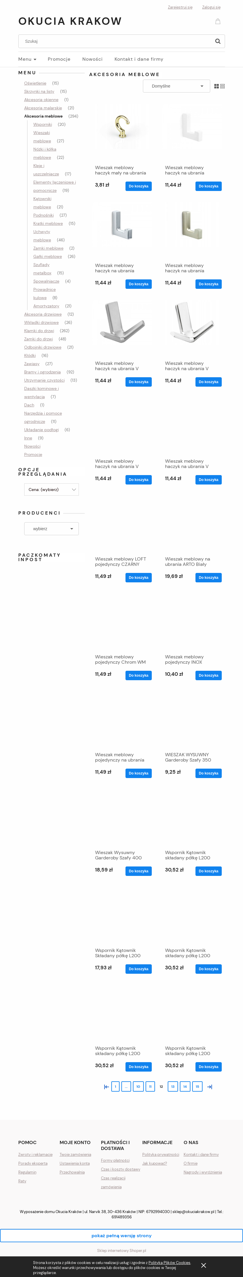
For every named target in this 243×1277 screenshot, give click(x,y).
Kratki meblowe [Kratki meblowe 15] (48, 223)
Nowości (32, 446)
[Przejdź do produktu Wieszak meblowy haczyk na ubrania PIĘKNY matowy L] (122, 230)
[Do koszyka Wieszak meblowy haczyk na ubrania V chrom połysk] (208, 382)
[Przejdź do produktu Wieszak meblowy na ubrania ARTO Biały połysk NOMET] (192, 524)
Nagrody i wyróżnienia (203, 1172)
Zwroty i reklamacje (35, 1154)
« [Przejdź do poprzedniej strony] (105, 1086)
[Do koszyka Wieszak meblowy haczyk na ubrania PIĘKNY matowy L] (138, 284)
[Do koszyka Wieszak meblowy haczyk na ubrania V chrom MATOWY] (138, 382)
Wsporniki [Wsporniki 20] (42, 124)
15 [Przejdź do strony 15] (197, 1086)
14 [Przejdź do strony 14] (185, 1086)
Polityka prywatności (160, 1154)
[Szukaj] (218, 41)
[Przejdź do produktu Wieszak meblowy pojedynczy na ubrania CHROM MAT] (122, 719)
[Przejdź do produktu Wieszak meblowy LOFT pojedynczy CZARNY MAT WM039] (122, 524)
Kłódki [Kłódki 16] (30, 355)
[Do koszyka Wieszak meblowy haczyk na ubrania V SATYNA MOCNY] (208, 480)
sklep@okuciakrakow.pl (193, 1211)
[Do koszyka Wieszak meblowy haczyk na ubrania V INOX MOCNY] (138, 480)
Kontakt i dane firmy (201, 1154)
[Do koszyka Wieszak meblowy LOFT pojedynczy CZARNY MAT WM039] (138, 577)
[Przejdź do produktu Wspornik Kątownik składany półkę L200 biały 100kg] (192, 817)
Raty (22, 1181)
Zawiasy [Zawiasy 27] (32, 363)
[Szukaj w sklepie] (116, 41)
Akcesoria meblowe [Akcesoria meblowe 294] (43, 116)
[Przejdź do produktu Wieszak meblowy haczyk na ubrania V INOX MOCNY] (122, 426)
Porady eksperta (33, 1163)
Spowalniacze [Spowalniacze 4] (46, 281)
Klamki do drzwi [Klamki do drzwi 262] (39, 330)
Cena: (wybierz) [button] (43, 489)
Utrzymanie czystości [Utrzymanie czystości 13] (44, 380)
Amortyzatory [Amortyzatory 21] (46, 306)
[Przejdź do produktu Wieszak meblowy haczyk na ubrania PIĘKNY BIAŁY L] (192, 132)
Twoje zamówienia (75, 1154)
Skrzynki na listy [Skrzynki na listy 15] (39, 91)
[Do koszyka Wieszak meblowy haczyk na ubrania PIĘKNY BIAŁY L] (208, 186)
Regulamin (27, 1172)
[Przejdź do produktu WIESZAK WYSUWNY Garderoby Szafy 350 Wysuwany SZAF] (192, 719)
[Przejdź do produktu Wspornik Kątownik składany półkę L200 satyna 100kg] (192, 1013)
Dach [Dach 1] (29, 405)
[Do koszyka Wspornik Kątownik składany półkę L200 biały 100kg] (208, 871)
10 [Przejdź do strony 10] (138, 1086)
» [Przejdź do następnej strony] (208, 1086)
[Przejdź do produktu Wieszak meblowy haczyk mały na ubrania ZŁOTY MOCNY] (122, 132)
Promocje (33, 454)
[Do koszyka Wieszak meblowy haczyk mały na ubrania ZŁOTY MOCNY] (138, 186)
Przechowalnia (72, 1172)
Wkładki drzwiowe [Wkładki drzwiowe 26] (41, 322)
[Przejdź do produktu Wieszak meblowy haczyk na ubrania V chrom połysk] (192, 328)
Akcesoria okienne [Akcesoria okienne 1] (41, 99)
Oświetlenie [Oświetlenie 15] (35, 83)
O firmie (191, 1163)
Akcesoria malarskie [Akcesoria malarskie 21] (43, 108)
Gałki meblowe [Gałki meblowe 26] (47, 256)
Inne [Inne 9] (28, 438)
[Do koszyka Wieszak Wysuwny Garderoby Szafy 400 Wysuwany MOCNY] (138, 871)
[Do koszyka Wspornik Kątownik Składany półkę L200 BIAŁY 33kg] (138, 969)
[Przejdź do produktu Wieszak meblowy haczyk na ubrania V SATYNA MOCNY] (192, 426)
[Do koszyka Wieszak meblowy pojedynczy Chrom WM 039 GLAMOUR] (138, 675)
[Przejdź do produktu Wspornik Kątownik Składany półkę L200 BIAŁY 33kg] (122, 915)
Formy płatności (115, 1160)
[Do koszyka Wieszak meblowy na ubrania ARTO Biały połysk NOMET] (208, 577)
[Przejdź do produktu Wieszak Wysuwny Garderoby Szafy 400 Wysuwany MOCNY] (122, 817)
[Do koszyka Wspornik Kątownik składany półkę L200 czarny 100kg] (138, 1067)
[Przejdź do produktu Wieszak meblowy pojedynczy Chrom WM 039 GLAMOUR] (122, 622)
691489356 (122, 1217)
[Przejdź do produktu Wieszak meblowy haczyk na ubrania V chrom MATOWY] (122, 328)
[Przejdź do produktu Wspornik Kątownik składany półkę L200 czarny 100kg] (122, 1013)
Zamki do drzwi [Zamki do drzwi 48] (38, 339)
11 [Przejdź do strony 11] (150, 1086)
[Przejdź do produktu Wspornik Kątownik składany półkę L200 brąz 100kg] (192, 915)
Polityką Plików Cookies (169, 1262)
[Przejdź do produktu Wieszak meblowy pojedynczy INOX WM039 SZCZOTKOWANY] (192, 622)
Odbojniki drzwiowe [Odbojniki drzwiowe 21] (42, 347)
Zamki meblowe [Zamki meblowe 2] (48, 248)
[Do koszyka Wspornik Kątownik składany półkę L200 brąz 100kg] (208, 969)
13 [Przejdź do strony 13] (172, 1086)
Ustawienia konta (75, 1163)
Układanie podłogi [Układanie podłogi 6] (41, 429)
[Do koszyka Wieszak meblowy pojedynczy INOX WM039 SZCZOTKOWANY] (208, 675)
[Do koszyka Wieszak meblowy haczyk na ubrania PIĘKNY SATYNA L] (208, 284)
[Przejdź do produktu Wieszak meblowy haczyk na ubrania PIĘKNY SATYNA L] (192, 230)
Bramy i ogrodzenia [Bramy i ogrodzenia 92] (42, 372)
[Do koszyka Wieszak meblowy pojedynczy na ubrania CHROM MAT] (138, 773)
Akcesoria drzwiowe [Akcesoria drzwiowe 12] (43, 314)
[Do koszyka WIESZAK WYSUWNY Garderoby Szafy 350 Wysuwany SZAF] (208, 773)
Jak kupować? (154, 1163)
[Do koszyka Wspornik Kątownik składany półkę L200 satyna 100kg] (208, 1067)
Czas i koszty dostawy (120, 1169)
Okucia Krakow (70, 21)
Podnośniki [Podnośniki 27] (43, 215)
